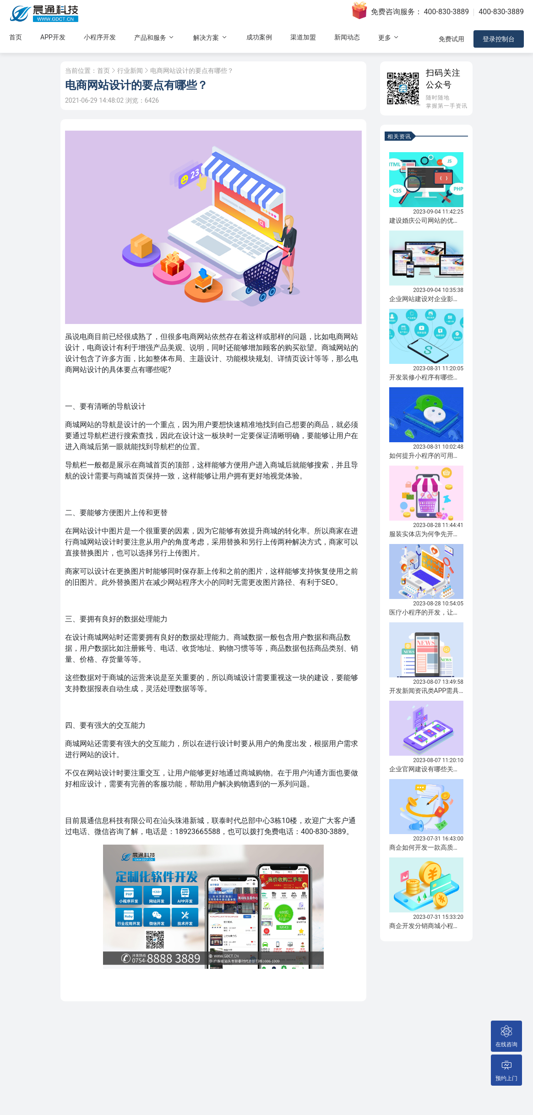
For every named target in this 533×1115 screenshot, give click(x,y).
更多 (389, 37)
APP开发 (52, 37)
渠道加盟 (303, 37)
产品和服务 (154, 37)
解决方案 (210, 37)
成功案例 (259, 37)
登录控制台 (499, 39)
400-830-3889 (446, 11)
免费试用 (451, 39)
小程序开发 (100, 37)
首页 (15, 37)
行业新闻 (130, 70)
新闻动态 (347, 37)
